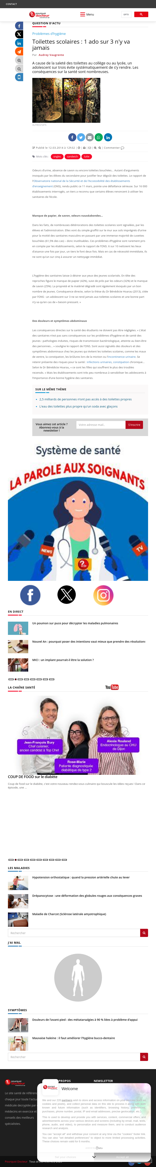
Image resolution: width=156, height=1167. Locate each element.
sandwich (72, 156)
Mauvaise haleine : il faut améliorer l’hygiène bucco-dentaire (73, 1038)
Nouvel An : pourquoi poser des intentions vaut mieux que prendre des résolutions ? (90, 641)
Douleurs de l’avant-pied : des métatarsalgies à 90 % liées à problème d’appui (85, 1019)
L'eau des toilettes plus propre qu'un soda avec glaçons (78, 406)
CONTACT (11, 4)
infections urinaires (99, 362)
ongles (57, 156)
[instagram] (108, 595)
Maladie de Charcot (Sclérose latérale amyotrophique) (69, 914)
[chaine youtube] (126, 688)
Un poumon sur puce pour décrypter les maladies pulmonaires (75, 623)
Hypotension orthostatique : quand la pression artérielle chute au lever (81, 877)
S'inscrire (134, 424)
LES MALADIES (18, 868)
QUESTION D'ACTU (46, 23)
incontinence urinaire (121, 356)
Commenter (114, 147)
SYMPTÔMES (17, 1010)
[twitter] (72, 594)
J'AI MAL (14, 942)
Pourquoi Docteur (16, 1161)
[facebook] (35, 595)
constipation (120, 362)
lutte (86, 156)
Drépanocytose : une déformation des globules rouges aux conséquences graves (87, 895)
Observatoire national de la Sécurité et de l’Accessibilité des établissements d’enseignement (91, 181)
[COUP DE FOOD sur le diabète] (78, 735)
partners (67, 1100)
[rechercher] (126, 14)
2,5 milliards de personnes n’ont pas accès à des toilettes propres (85, 399)
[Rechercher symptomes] (144, 1056)
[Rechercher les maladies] (144, 933)
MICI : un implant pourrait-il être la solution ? (63, 660)
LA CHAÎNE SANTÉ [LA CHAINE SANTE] (21, 687)
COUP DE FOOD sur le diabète (32, 776)
